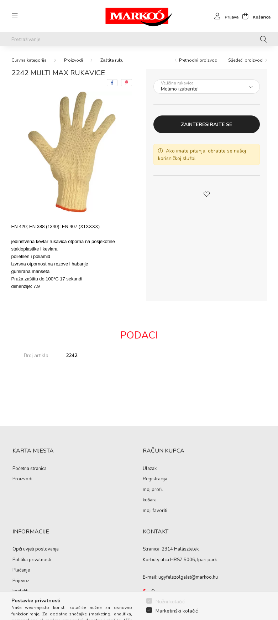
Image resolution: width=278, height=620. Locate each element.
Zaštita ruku (112, 60)
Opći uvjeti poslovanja (35, 549)
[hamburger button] (15, 16)
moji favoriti (155, 511)
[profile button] (224, 16)
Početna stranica (29, 469)
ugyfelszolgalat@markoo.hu (188, 577)
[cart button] (254, 16)
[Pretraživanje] (139, 39)
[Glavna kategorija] (29, 60)
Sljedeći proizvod (245, 60)
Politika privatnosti (31, 560)
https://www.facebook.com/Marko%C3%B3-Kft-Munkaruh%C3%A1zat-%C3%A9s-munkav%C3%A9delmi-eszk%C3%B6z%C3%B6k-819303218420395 (144, 591)
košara (150, 500)
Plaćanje (21, 570)
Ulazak (150, 469)
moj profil (153, 490)
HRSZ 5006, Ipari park (193, 560)
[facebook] (112, 82)
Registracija (155, 479)
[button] (206, 193)
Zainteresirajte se (206, 124)
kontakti (20, 591)
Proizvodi (73, 60)
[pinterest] (126, 82)
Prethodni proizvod (198, 60)
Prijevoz (20, 581)
